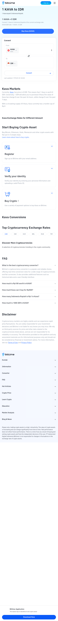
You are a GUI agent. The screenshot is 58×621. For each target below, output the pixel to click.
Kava (12, 92)
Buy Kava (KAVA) (28, 31)
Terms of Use (13, 343)
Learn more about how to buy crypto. (15, 137)
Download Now (29, 617)
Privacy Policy (26, 343)
